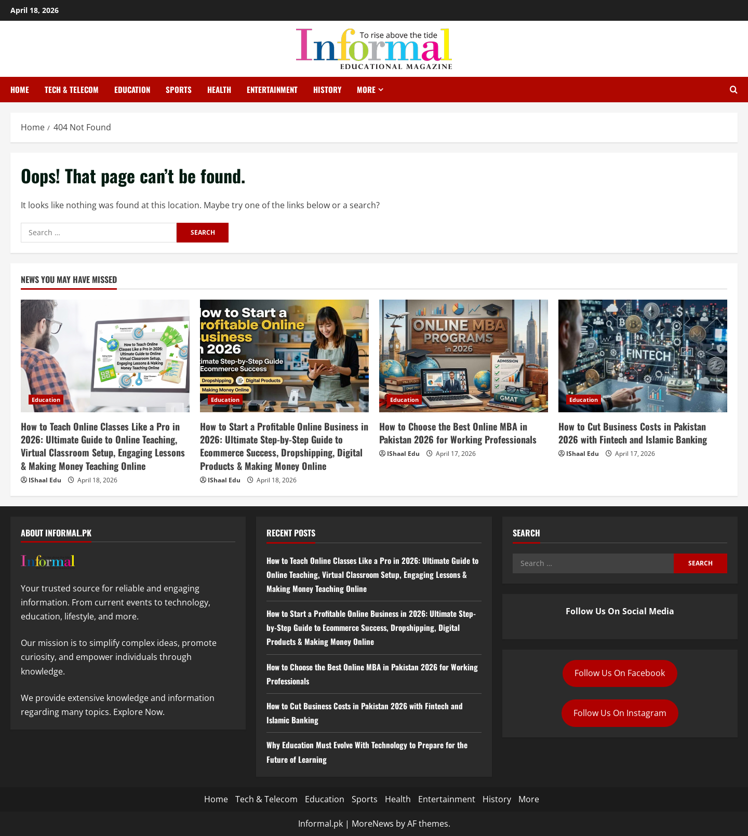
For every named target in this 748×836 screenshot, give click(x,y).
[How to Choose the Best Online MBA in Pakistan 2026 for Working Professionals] (463, 356)
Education (132, 89)
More (366, 89)
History (327, 89)
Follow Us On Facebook (620, 673)
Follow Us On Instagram (619, 713)
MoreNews (373, 823)
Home (19, 89)
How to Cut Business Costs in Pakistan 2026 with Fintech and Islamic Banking (632, 433)
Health (219, 89)
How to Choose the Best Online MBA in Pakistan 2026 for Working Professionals (458, 433)
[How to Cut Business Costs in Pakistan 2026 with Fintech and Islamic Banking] (642, 356)
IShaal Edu (45, 480)
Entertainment (272, 89)
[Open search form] (734, 90)
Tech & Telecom (72, 89)
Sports (179, 89)
